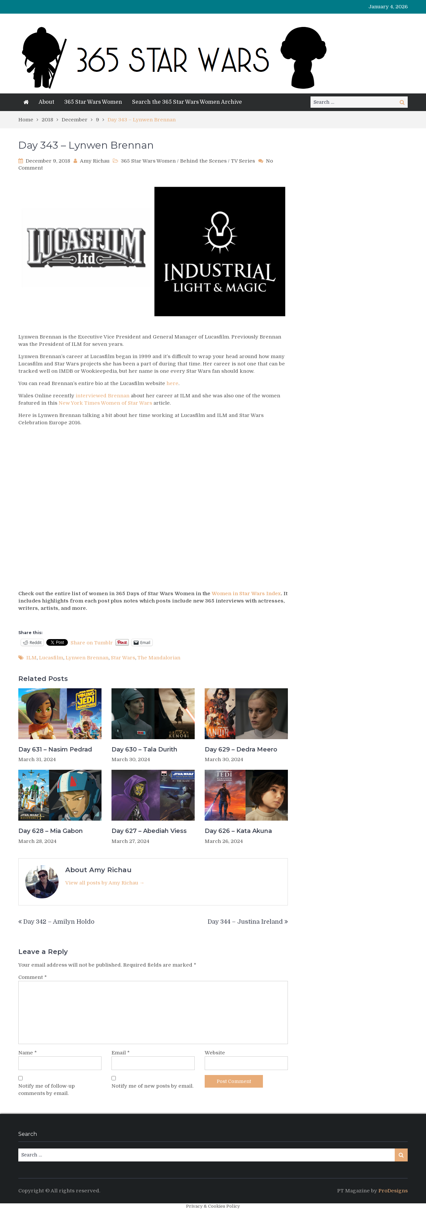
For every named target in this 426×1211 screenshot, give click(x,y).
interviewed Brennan (102, 396)
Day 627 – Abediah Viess (149, 831)
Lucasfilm (51, 658)
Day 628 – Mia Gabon (50, 831)
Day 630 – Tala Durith (144, 749)
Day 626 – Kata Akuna (238, 831)
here (172, 383)
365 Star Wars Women (93, 102)
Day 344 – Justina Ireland (245, 921)
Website (215, 1053)
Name (27, 1053)
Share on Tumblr (92, 642)
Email (120, 1053)
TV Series (243, 161)
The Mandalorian (158, 658)
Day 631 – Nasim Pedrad (55, 749)
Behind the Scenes (203, 161)
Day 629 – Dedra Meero (241, 749)
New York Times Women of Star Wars (105, 403)
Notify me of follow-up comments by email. (46, 1089)
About (46, 102)
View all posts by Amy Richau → (104, 883)
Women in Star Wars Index (246, 594)
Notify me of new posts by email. (152, 1086)
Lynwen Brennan (87, 658)
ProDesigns (393, 1191)
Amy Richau (94, 161)
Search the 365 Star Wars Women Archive (187, 102)
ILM (31, 658)
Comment (32, 977)
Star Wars (123, 658)
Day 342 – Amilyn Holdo (59, 921)
